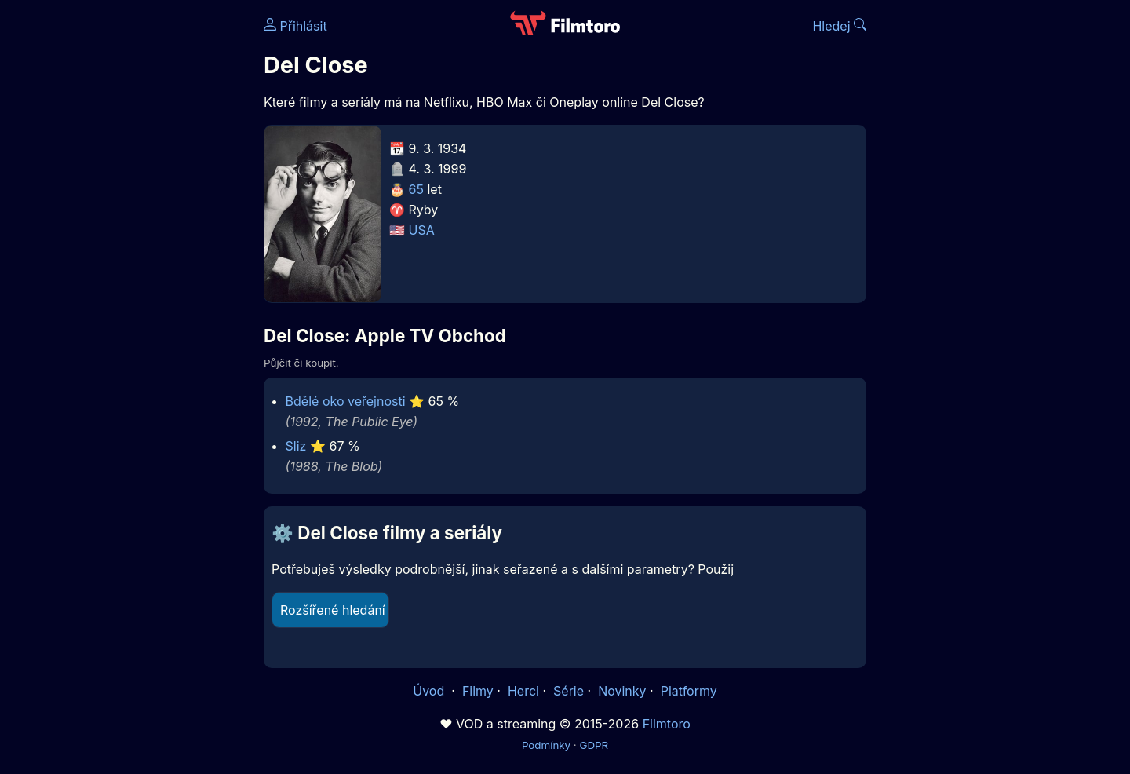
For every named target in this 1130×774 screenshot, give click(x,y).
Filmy (478, 691)
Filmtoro (667, 724)
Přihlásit (295, 26)
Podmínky (546, 745)
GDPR (593, 745)
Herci (523, 691)
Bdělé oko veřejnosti (346, 401)
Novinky (622, 691)
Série (568, 691)
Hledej (839, 26)
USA (422, 230)
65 (416, 189)
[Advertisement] (150, 241)
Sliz (296, 446)
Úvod (430, 691)
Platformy (689, 691)
